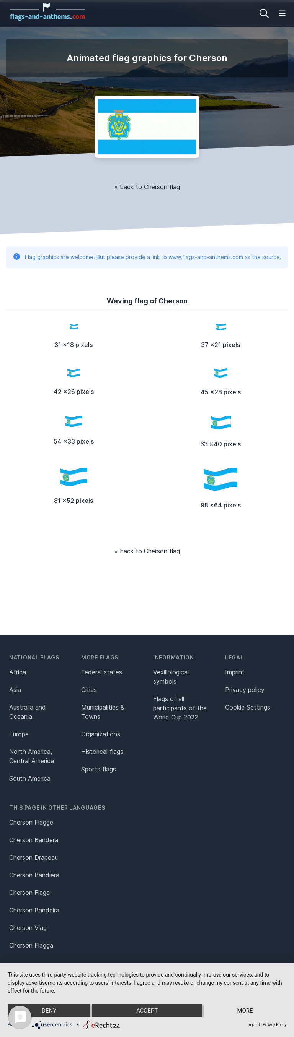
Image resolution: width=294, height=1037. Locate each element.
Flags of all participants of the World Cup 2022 (180, 708)
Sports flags (98, 769)
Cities (89, 689)
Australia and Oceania (27, 711)
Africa (17, 672)
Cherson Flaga (29, 892)
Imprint (235, 672)
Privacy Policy (274, 1024)
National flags (34, 657)
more (245, 1010)
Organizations (100, 734)
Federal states (101, 672)
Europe (19, 734)
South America (30, 778)
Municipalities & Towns (102, 711)
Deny (49, 1010)
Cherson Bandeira (34, 910)
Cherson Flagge (31, 822)
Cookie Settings (247, 707)
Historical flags (102, 751)
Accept (147, 1010)
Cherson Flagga (31, 945)
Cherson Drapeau (33, 857)
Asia (15, 689)
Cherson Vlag (28, 928)
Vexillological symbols (171, 676)
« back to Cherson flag (147, 187)
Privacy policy (245, 689)
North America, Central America (31, 756)
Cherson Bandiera (34, 875)
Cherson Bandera (33, 840)
